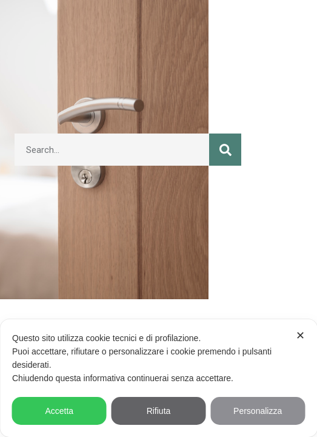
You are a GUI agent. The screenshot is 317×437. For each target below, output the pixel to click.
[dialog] (158, 378)
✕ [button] (300, 336)
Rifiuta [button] (159, 411)
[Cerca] (225, 150)
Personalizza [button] (257, 411)
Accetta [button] (59, 411)
